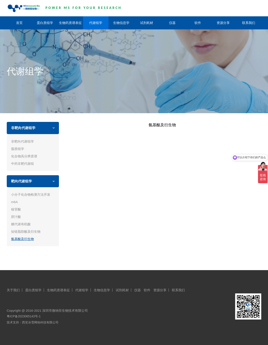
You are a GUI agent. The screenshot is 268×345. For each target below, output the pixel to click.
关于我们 (13, 290)
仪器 (172, 23)
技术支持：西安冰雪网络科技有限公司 (33, 322)
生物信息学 (121, 23)
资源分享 (223, 23)
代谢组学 (95, 23)
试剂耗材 (146, 23)
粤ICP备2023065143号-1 (24, 316)
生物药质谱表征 (70, 23)
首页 (19, 23)
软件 (197, 23)
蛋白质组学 (45, 23)
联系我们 (248, 23)
